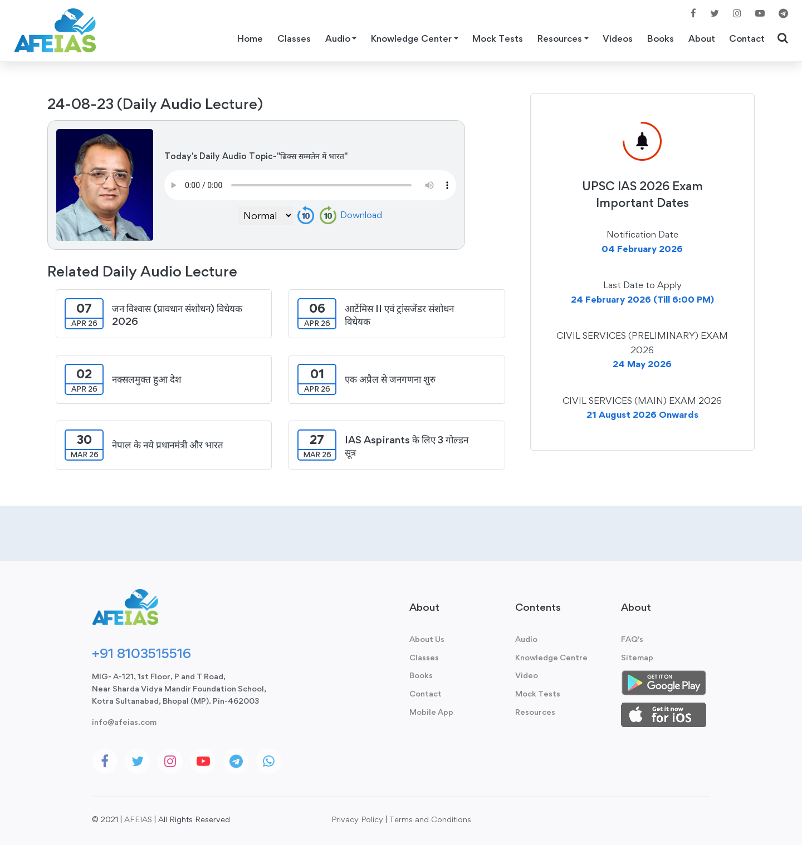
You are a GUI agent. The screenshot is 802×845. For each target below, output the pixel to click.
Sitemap (637, 657)
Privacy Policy (357, 819)
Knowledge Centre (551, 657)
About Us (426, 639)
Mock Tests (497, 38)
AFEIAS (138, 819)
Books (660, 38)
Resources (535, 711)
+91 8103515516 (141, 653)
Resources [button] (559, 38)
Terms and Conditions (430, 819)
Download (361, 214)
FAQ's (632, 639)
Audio (526, 639)
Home (250, 38)
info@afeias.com (124, 722)
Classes (294, 38)
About (701, 38)
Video (526, 675)
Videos (618, 38)
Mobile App (431, 711)
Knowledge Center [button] (411, 38)
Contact (747, 38)
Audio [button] (337, 38)
